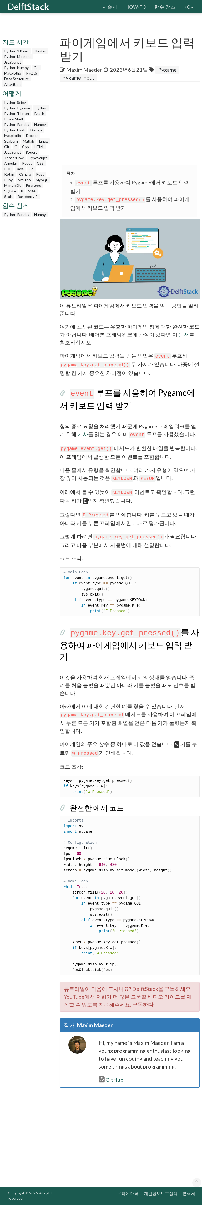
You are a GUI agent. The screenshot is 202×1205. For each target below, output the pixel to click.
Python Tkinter (16, 113)
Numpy (40, 124)
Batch (39, 113)
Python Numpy (16, 67)
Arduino (24, 180)
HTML (39, 146)
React (27, 163)
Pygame (167, 69)
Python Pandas (16, 124)
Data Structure (16, 78)
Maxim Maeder (84, 69)
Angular (10, 163)
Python (41, 108)
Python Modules (17, 56)
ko (188, 6)
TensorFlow (14, 157)
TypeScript (38, 157)
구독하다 (142, 1004)
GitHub (111, 1079)
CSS (40, 163)
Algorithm (12, 84)
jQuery (31, 152)
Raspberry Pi (28, 196)
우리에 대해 (128, 1193)
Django (36, 130)
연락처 (189, 1193)
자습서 (109, 6)
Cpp (25, 146)
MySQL (42, 180)
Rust (40, 174)
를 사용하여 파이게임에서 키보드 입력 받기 (129, 644)
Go (31, 169)
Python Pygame (17, 108)
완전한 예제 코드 (97, 807)
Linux (43, 141)
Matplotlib (12, 73)
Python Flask (14, 130)
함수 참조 (164, 6)
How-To (136, 6)
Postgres (33, 185)
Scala (8, 196)
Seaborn (11, 141)
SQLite (10, 191)
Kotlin (9, 174)
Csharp (25, 174)
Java (20, 169)
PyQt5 (31, 73)
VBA (32, 191)
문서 (184, 334)
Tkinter (40, 51)
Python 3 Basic (16, 51)
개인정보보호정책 (161, 1193)
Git (36, 67)
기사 (83, 434)
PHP (8, 169)
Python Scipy (15, 102)
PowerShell (13, 119)
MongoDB (12, 185)
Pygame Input (78, 77)
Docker (32, 135)
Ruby (8, 180)
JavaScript (12, 62)
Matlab (28, 141)
